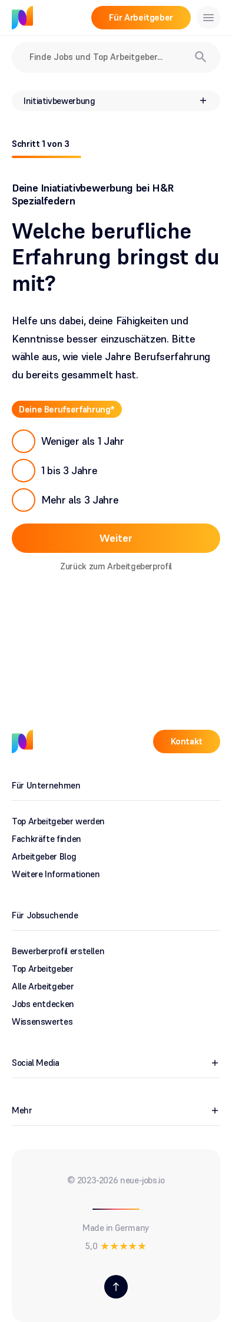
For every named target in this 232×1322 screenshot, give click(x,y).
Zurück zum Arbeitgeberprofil (116, 565)
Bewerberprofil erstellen (58, 951)
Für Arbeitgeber (141, 17)
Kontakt (187, 741)
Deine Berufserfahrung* (67, 408)
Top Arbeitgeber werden (58, 821)
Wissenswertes (42, 1021)
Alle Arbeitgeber (43, 986)
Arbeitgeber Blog (44, 856)
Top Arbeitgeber (43, 968)
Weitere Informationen (56, 874)
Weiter (116, 537)
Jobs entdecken (43, 1003)
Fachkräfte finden (46, 838)
